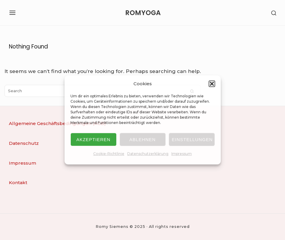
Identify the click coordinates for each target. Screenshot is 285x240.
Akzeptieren (93, 139)
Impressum (181, 154)
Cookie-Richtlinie (108, 154)
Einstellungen (192, 139)
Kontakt (18, 182)
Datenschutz (24, 143)
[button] (212, 84)
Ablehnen (142, 139)
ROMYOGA (143, 12)
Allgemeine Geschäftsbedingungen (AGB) (57, 123)
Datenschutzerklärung (147, 154)
